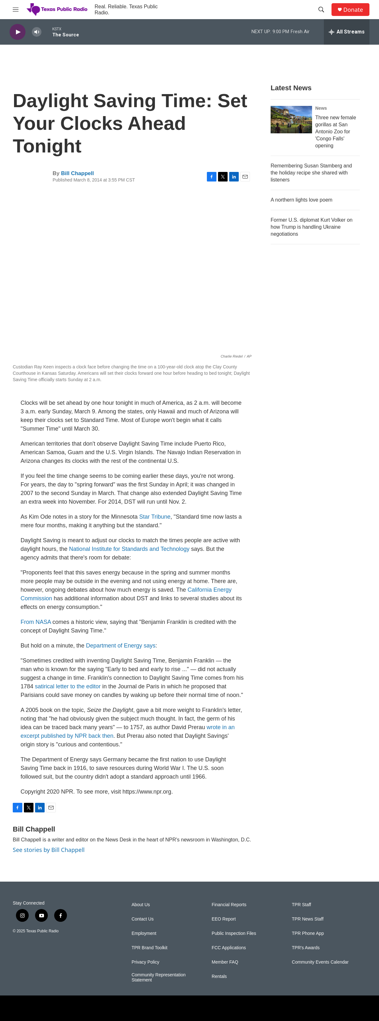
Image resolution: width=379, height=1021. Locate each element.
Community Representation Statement (159, 977)
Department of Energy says (121, 645)
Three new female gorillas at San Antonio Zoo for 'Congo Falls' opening (335, 131)
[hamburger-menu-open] (16, 9)
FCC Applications (229, 947)
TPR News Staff (308, 919)
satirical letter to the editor (68, 686)
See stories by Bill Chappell (48, 850)
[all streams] (346, 32)
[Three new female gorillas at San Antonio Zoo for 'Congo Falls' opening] (291, 119)
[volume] (36, 32)
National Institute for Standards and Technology (129, 549)
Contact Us (143, 919)
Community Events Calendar (320, 962)
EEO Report (224, 919)
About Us (141, 904)
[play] (17, 32)
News (321, 108)
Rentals (219, 976)
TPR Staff (301, 904)
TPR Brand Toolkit (150, 947)
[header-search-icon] (321, 9)
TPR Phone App (308, 933)
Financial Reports (229, 904)
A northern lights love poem (301, 200)
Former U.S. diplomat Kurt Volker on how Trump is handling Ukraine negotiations (312, 227)
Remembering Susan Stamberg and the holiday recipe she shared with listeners (311, 172)
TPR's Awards (306, 947)
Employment (144, 933)
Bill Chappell (77, 173)
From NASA (36, 622)
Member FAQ (225, 962)
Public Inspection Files (234, 933)
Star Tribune (155, 517)
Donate (353, 9)
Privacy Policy (145, 962)
